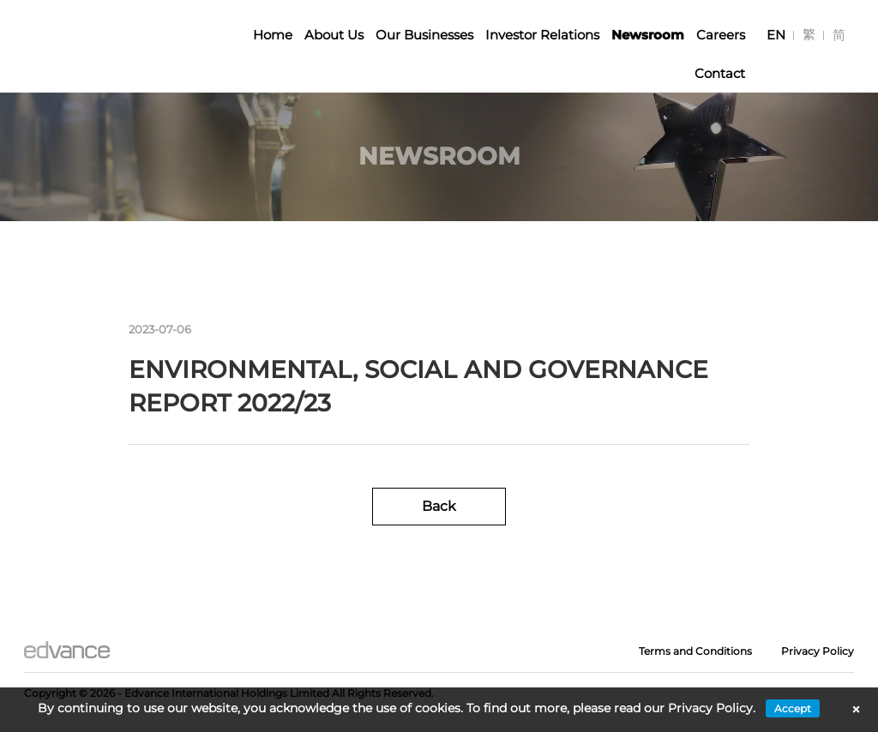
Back (439, 506)
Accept (792, 708)
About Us (334, 35)
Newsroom (647, 35)
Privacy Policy (817, 651)
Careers (720, 35)
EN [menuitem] (776, 35)
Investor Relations (542, 35)
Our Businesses (424, 35)
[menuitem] (776, 34)
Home (272, 35)
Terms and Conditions (695, 651)
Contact (720, 73)
